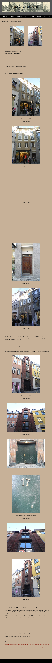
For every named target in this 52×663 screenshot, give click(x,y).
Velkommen (4, 16)
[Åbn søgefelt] (49, 16)
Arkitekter (11, 16)
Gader (26, 16)
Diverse (44, 16)
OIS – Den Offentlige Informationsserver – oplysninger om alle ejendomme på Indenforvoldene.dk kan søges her (25, 647)
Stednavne (32, 16)
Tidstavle (39, 16)
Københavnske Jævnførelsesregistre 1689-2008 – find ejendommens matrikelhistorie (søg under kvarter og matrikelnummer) (27, 644)
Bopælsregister (19, 16)
